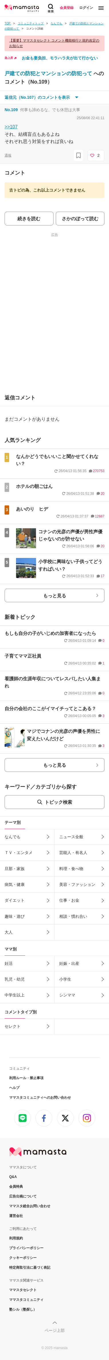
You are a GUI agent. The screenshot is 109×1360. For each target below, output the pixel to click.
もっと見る (54, 595)
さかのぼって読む (80, 218)
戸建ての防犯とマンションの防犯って (49, 73)
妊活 (9, 963)
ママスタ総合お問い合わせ (29, 1206)
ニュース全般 (71, 836)
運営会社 (16, 1216)
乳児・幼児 (15, 979)
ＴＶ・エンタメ (19, 852)
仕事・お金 (69, 900)
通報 (8, 155)
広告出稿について (23, 1196)
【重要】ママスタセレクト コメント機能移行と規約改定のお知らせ (54, 43)
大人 (9, 932)
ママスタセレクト (23, 1290)
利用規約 (16, 1238)
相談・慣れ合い (73, 916)
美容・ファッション (77, 884)
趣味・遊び (15, 916)
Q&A (13, 1177)
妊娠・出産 (69, 963)
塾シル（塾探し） (23, 1309)
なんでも (13, 836)
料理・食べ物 (71, 868)
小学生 (65, 979)
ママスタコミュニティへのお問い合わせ (40, 1097)
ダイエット (15, 900)
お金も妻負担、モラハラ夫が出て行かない (60, 58)
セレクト (13, 1026)
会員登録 (67, 8)
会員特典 (16, 1186)
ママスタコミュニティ (26, 1299)
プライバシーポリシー (26, 1248)
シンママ (67, 995)
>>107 (11, 126)
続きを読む (28, 218)
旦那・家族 (15, 868)
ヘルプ (14, 1087)
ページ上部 (55, 1330)
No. (11, 109)
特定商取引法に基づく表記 (29, 1267)
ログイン (86, 8)
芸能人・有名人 (73, 852)
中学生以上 (15, 995)
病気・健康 (15, 884)
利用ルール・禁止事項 (26, 1078)
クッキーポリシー (23, 1257)
